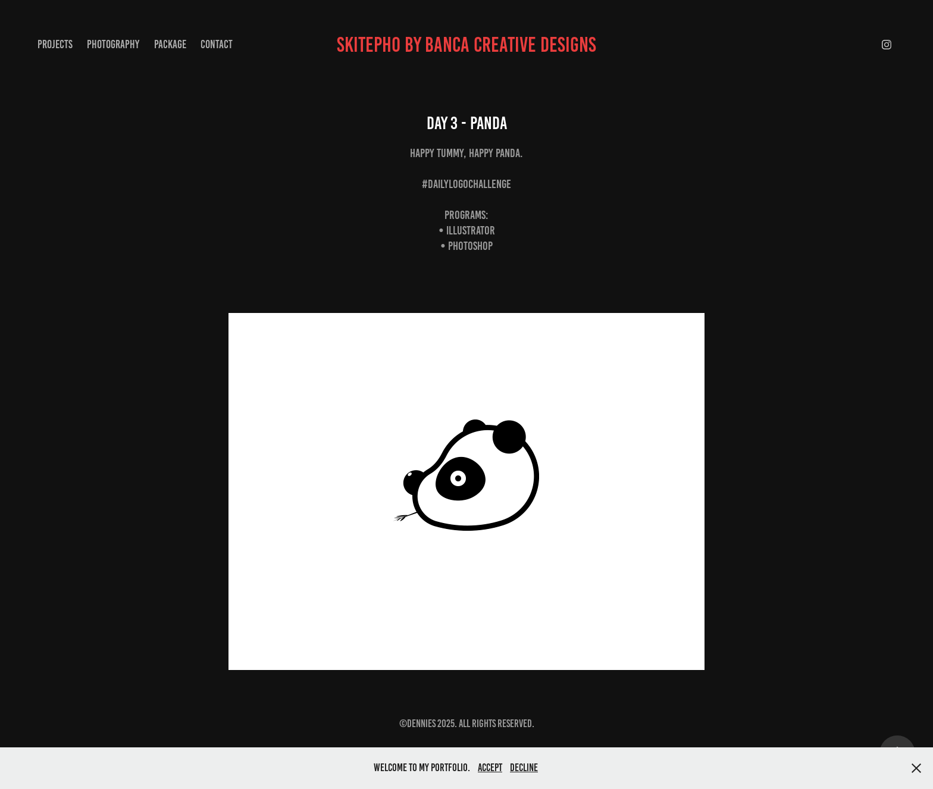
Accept (490, 768)
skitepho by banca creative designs (466, 44)
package (170, 44)
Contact (217, 44)
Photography (113, 44)
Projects (55, 44)
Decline (524, 768)
